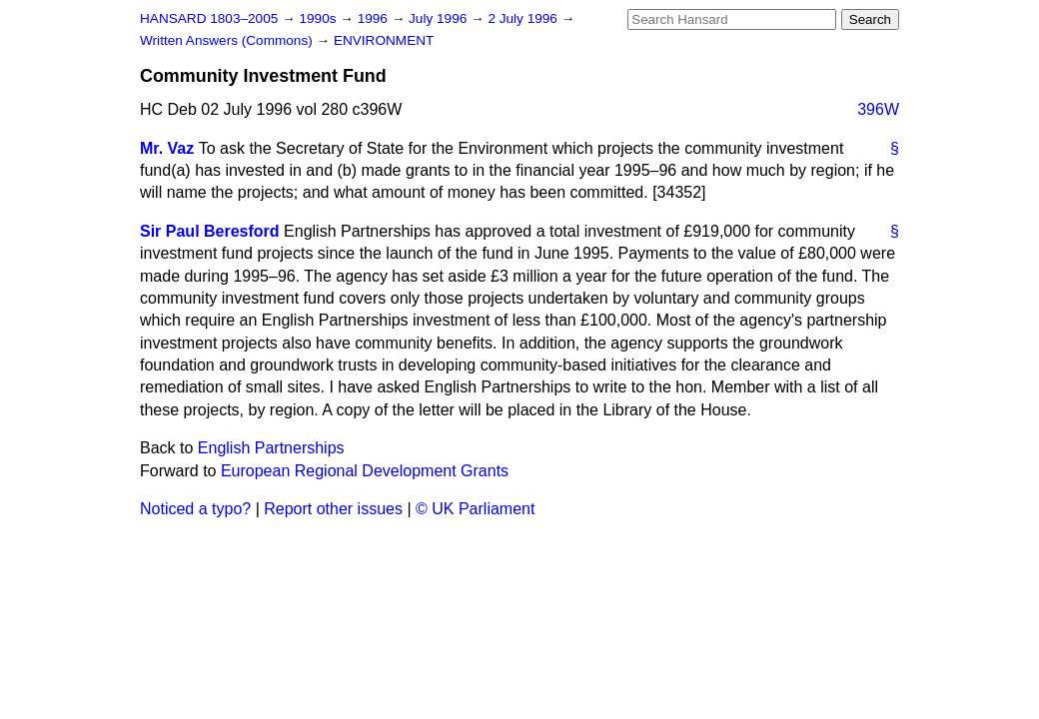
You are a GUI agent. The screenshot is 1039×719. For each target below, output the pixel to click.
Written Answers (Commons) (228, 40)
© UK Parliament (475, 508)
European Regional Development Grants (365, 470)
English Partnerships (271, 447)
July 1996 (440, 18)
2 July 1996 (524, 18)
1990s (319, 18)
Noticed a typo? (195, 508)
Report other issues (333, 508)
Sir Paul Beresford (210, 231)
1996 (375, 18)
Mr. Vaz (167, 148)
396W (878, 109)
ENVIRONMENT (384, 40)
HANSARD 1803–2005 (209, 18)
